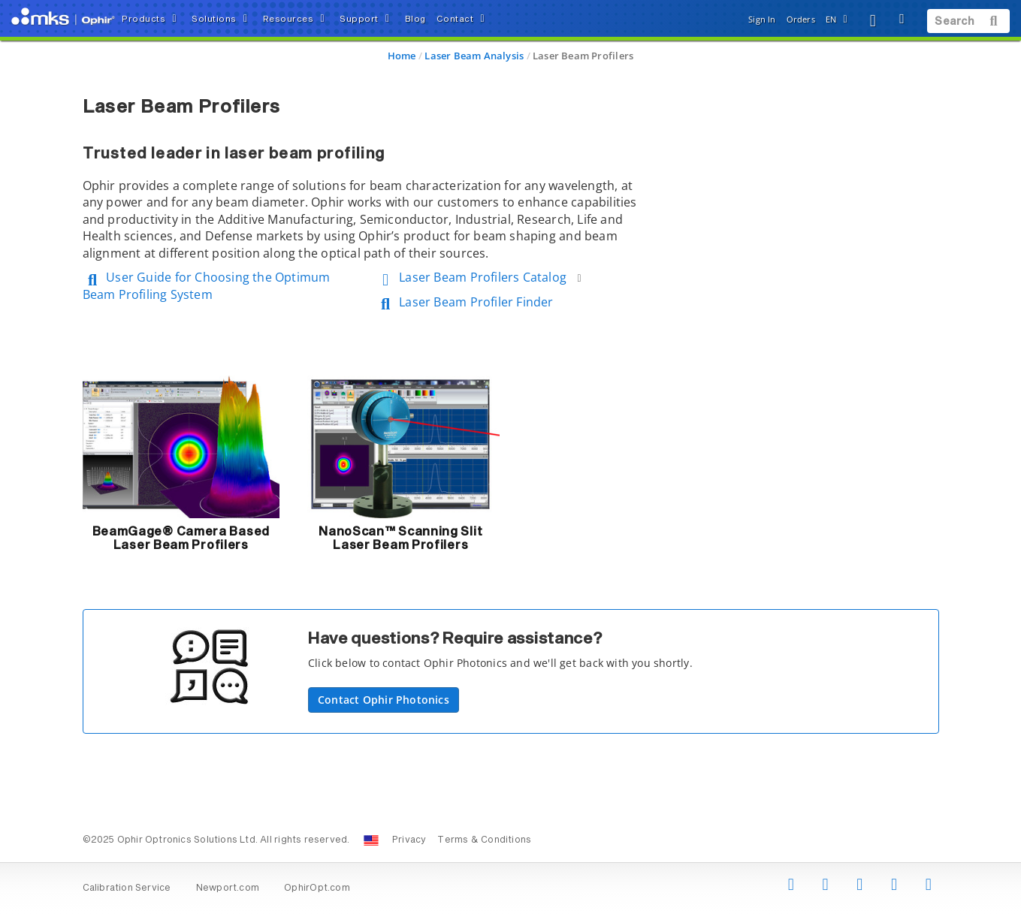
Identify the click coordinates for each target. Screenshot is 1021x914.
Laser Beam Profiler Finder (465, 302)
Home (402, 55)
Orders (801, 19)
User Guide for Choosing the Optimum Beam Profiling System (207, 286)
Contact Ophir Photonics (383, 699)
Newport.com (227, 888)
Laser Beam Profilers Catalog (481, 277)
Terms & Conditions (484, 840)
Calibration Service (127, 888)
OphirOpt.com (317, 888)
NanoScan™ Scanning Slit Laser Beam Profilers (400, 538)
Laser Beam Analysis (474, 55)
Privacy (409, 840)
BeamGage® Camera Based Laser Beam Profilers (181, 538)
